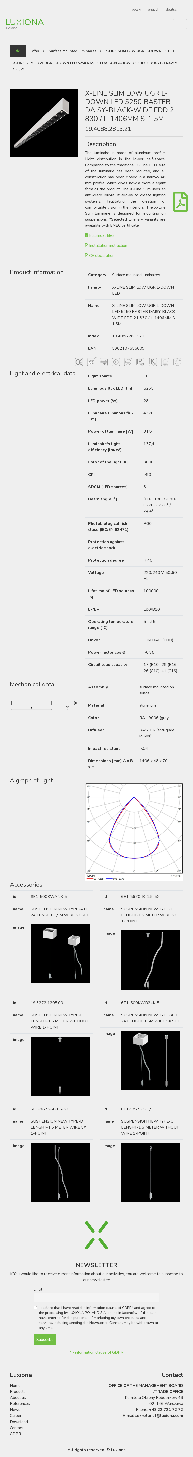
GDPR (15, 1434)
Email (38, 1289)
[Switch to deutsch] (171, 9)
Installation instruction (106, 245)
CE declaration (99, 255)
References (20, 1403)
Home (15, 1385)
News (15, 1409)
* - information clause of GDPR (96, 1352)
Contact (16, 1428)
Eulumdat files (99, 235)
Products (18, 1391)
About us (18, 1397)
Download (19, 1422)
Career (15, 1416)
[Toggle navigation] (180, 24)
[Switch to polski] (136, 9)
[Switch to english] (153, 9)
